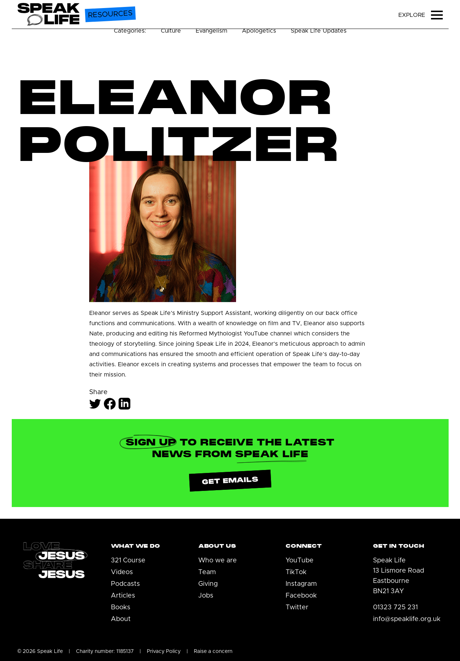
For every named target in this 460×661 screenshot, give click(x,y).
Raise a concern (213, 651)
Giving (208, 584)
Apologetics (259, 31)
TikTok (296, 572)
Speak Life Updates (319, 31)
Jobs (205, 595)
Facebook (301, 595)
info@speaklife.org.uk (407, 619)
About (121, 619)
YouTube (300, 560)
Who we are (217, 560)
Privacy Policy (164, 651)
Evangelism (211, 31)
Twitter (297, 607)
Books (120, 607)
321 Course (128, 560)
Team (207, 572)
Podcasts (125, 584)
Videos (122, 572)
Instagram (301, 584)
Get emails (230, 480)
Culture (171, 31)
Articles (123, 595)
